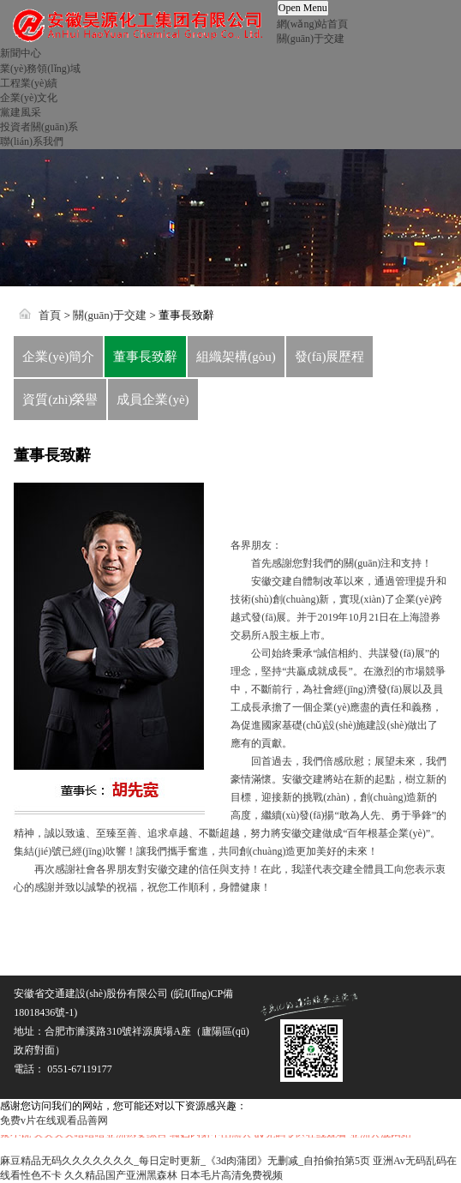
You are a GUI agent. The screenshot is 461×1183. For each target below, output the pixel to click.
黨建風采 (20, 112)
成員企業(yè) (153, 399)
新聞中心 (20, 53)
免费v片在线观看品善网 (54, 1120)
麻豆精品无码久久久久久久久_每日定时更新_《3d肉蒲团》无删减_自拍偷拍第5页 (185, 1161)
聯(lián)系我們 (31, 141)
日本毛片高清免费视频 (231, 1175)
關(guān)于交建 (310, 39)
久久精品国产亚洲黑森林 (120, 1175)
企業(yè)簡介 (58, 356)
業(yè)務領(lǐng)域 (40, 69)
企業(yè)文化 (28, 98)
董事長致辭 (145, 356)
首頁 (50, 315)
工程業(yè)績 (28, 83)
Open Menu (302, 8)
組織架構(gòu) (236, 356)
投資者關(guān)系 (39, 127)
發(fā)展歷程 (330, 356)
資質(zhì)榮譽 (60, 399)
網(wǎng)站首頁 (313, 24)
